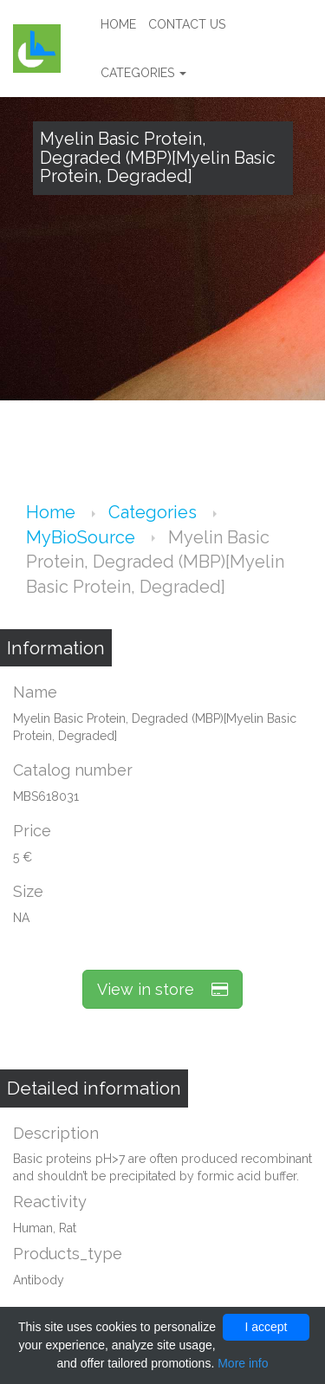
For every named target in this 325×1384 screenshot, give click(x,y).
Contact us (186, 24)
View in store (162, 989)
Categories (143, 73)
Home (118, 24)
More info (243, 1363)
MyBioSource (83, 537)
